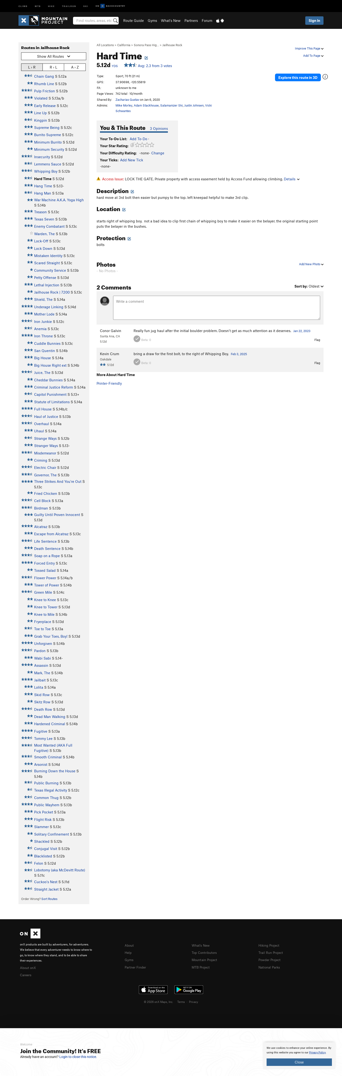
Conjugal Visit (45, 848)
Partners (191, 20)
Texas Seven (44, 219)
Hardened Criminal (49, 724)
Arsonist (40, 764)
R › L (53, 67)
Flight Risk (43, 819)
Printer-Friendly (109, 383)
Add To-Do (138, 139)
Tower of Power (46, 585)
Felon (38, 863)
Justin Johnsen (194, 105)
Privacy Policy (317, 1052)
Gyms (152, 20)
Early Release (45, 105)
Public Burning (46, 783)
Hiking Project (269, 945)
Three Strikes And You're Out (57, 481)
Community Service (50, 270)
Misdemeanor (45, 453)
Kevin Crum (109, 354)
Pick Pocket (43, 812)
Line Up (40, 113)
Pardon (40, 650)
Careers (26, 974)
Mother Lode (44, 314)
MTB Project (201, 966)
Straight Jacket (46, 889)
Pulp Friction (44, 91)
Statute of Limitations (52, 402)
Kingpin (40, 120)
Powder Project (270, 959)
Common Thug (46, 797)
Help (128, 952)
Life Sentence (45, 541)
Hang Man (42, 193)
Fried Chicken (45, 493)
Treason (40, 212)
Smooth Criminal (48, 757)
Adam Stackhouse (146, 105)
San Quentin (44, 350)
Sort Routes (49, 899)
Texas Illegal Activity (50, 790)
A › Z (75, 67)
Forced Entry (44, 563)
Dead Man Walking (49, 716)
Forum (207, 20)
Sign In (314, 20)
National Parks (270, 966)
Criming (40, 460)
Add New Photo (311, 264)
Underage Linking (48, 307)
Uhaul (39, 431)
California (123, 45)
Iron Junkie (43, 321)
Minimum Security (49, 149)
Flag (317, 340)
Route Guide (133, 20)
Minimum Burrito (48, 142)
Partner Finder (136, 966)
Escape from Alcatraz (51, 534)
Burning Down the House (54, 771)
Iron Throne (43, 336)
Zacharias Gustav (127, 99)
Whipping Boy (45, 171)
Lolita (38, 687)
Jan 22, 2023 (302, 331)
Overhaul (41, 424)
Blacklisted (43, 856)
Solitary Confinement (51, 834)
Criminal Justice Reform (53, 387)
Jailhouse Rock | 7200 (52, 292)
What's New (171, 20)
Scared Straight (47, 263)
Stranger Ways (46, 445)
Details (291, 179)
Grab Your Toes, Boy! (50, 636)
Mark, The (42, 673)
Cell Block (42, 500)
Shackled (41, 841)
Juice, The (42, 372)
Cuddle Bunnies (47, 343)
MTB (38, 5)
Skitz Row (42, 702)
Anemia (40, 329)
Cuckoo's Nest (45, 882)
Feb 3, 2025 (239, 354)
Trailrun (69, 5)
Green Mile (43, 592)
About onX (28, 967)
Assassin (41, 665)
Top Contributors (205, 952)
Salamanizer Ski (171, 105)
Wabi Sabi (42, 658)
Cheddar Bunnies (48, 380)
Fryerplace (42, 621)
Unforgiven (43, 643)
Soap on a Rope (47, 556)
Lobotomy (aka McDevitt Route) (59, 870)
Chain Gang (44, 76)
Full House (43, 409)
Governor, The (45, 475)
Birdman (41, 508)
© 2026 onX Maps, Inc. (158, 1001)
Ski (85, 5)
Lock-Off (41, 241)
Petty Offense (45, 277)
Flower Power (45, 578)
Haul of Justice (46, 416)
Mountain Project (206, 959)
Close (299, 1062)
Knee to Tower (45, 607)
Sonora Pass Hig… (146, 45)
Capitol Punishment (50, 394)
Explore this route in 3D (300, 76)
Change (157, 153)
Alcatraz (40, 526)
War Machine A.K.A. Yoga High (59, 200)
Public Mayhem (46, 805)
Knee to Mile (44, 614)
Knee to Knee (45, 600)
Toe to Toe (42, 629)
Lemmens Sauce (47, 164)
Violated (41, 98)
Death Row (43, 709)
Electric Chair (45, 467)
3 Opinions (159, 128)
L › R (32, 67)
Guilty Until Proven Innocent (57, 514)
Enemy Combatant (49, 226)
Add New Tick (131, 160)
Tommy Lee (43, 738)
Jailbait (40, 680)
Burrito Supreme (47, 134)
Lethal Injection (46, 285)
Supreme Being (47, 127)
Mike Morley (124, 105)
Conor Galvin (110, 330)
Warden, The (44, 234)
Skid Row (42, 694)
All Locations (105, 45)
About (129, 945)
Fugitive (40, 731)
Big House (42, 358)
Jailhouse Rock (172, 45)
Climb (23, 5)
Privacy (193, 1001)
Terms (181, 1001)
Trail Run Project (271, 952)
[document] (299, 1056)
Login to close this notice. (78, 1057)
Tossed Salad (45, 570)
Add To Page (313, 55)
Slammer (41, 826)
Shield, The (43, 299)
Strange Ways (45, 438)
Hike (51, 5)
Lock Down (43, 248)
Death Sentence (47, 548)
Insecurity (42, 157)
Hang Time (43, 186)
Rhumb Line (44, 84)
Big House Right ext (50, 365)
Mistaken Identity (48, 255)
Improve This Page (309, 48)
